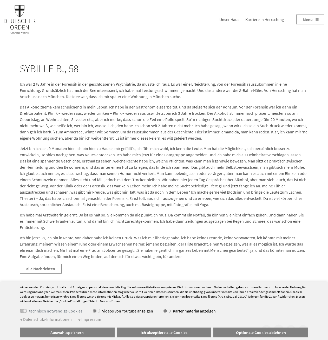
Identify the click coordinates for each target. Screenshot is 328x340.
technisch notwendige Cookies (55, 311)
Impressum (89, 319)
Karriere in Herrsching (264, 19)
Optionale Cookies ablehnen (261, 332)
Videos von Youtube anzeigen (127, 311)
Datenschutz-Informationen (46, 319)
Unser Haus (229, 19)
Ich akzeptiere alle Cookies (164, 332)
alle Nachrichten (40, 268)
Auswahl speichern (67, 332)
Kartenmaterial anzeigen (194, 311)
